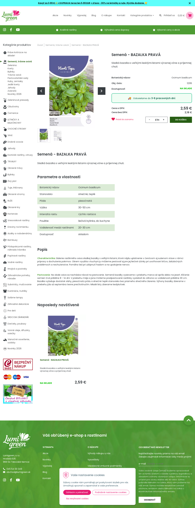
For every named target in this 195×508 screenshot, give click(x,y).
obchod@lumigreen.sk (18, 472)
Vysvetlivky (93, 459)
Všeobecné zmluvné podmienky (105, 465)
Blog (45, 472)
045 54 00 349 (14, 468)
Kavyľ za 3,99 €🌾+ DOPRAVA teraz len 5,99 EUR (64, 3)
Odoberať (149, 500)
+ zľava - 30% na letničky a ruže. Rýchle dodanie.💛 (119, 3)
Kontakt (47, 478)
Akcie (55, 15)
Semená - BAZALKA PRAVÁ (54, 359)
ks (158, 119)
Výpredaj (81, 15)
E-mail (142, 463)
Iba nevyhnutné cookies (77, 498)
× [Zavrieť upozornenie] (189, 3)
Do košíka (181, 120)
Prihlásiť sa (169, 15)
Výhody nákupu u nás (99, 453)
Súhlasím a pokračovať (77, 492)
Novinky (68, 15)
